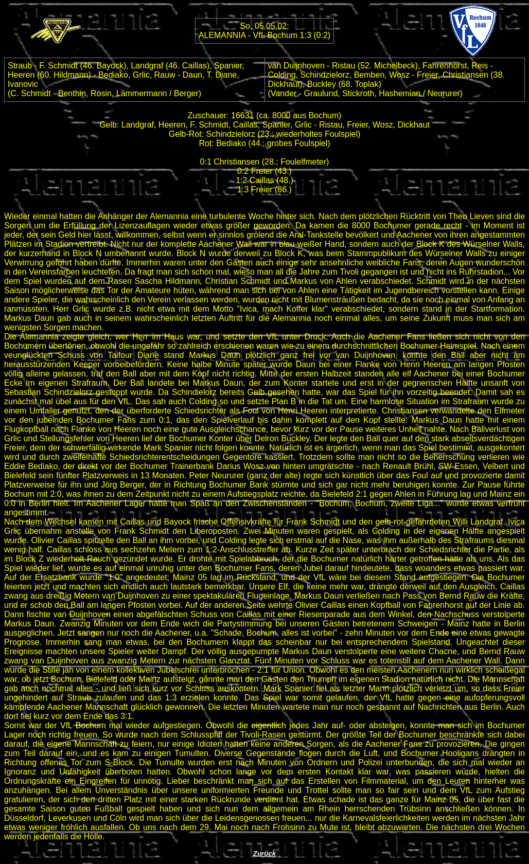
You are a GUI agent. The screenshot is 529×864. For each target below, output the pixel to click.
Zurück (264, 853)
